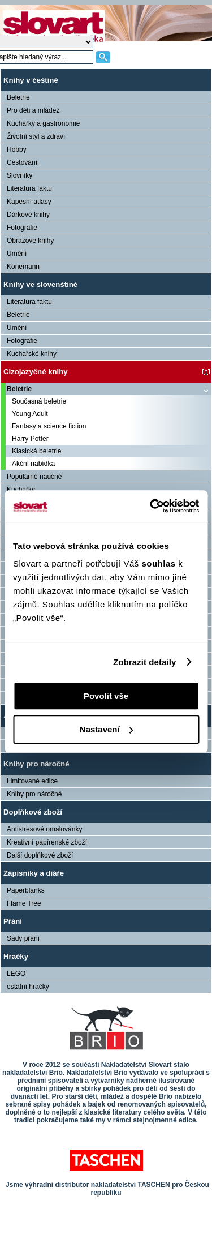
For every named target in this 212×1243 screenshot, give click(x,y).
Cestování (22, 162)
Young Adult (30, 414)
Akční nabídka (33, 464)
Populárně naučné (34, 477)
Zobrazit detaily (144, 662)
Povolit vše (106, 696)
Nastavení (106, 729)
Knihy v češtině (30, 80)
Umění (17, 254)
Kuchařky (21, 490)
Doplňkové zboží (32, 812)
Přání (12, 921)
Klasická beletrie (36, 451)
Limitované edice (32, 781)
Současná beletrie (39, 401)
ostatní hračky (28, 987)
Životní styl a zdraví (36, 136)
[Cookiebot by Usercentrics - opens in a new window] (151, 506)
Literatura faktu (29, 188)
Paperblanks (26, 890)
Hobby (17, 149)
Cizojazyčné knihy (35, 371)
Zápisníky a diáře (33, 873)
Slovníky (19, 175)
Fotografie (22, 228)
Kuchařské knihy (32, 354)
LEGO (16, 974)
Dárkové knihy (28, 214)
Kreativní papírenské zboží (47, 842)
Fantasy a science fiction (49, 426)
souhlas (159, 563)
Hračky (15, 956)
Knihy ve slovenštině (40, 284)
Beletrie (18, 97)
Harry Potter (30, 439)
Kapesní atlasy (29, 201)
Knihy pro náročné (36, 764)
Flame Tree (24, 903)
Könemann (23, 267)
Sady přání (23, 938)
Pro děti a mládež (33, 110)
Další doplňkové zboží (40, 855)
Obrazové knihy (30, 241)
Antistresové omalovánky (44, 829)
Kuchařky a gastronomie (43, 123)
